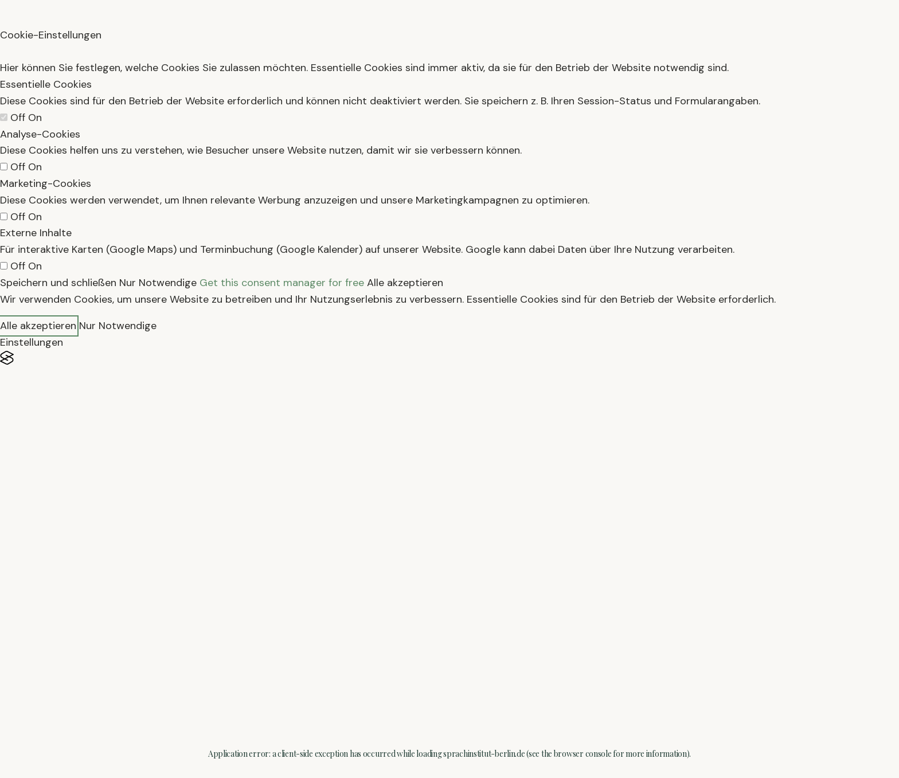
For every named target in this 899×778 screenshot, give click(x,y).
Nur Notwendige (158, 283)
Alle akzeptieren (405, 283)
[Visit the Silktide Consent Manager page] (449, 358)
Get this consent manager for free (282, 283)
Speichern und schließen (58, 283)
